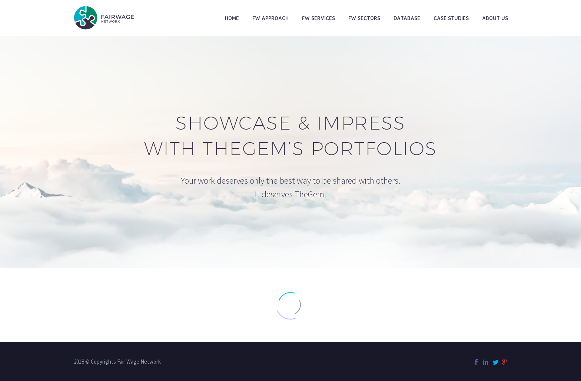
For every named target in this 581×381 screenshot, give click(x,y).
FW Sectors (364, 18)
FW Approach (270, 18)
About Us (495, 18)
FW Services (318, 18)
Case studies (451, 18)
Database (407, 18)
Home (232, 18)
